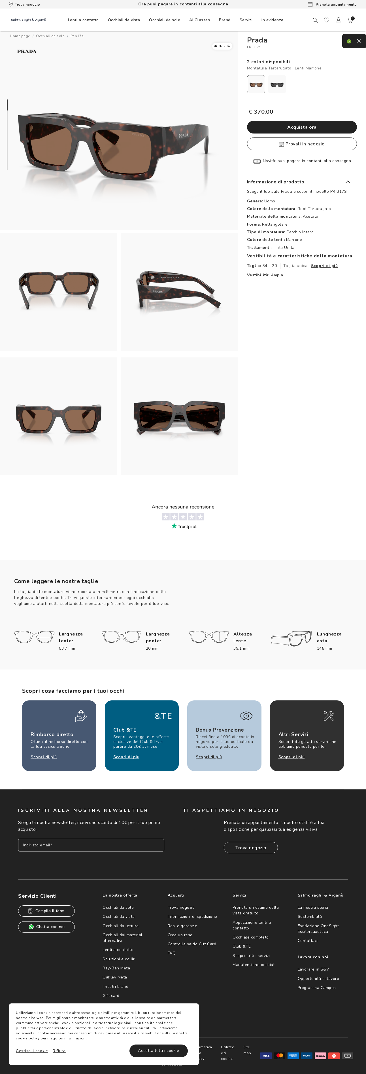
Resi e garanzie (182, 926)
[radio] (256, 84)
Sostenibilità (310, 916)
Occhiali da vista (119, 916)
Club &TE (242, 946)
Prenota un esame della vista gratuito (256, 910)
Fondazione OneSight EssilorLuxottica (318, 928)
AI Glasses (199, 20)
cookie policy (28, 1038)
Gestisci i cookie (32, 1051)
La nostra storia (313, 907)
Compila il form (46, 911)
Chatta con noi (46, 927)
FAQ (172, 953)
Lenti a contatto (118, 949)
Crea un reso (180, 935)
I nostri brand (115, 986)
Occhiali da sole (118, 907)
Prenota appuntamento (332, 4)
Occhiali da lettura (121, 926)
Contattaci (308, 940)
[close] (353, 39)
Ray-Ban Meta (116, 968)
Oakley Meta (115, 977)
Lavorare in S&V (313, 969)
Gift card (111, 995)
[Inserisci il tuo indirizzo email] (91, 845)
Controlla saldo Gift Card (192, 944)
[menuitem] (83, 20)
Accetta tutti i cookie (158, 1050)
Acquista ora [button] (301, 127)
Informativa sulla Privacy (227, 1053)
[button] (350, 20)
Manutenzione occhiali (254, 964)
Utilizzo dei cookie (253, 1053)
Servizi (246, 20)
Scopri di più (324, 265)
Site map (276, 1050)
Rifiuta (59, 1051)
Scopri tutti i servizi (251, 955)
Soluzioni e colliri (119, 959)
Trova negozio (24, 4)
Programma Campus (317, 987)
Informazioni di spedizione (192, 916)
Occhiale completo (251, 937)
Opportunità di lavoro (318, 978)
